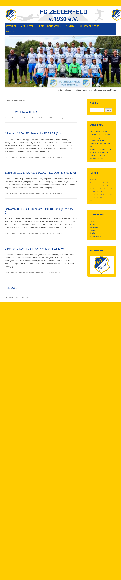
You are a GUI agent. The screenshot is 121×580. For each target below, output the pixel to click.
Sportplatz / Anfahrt (89, 26)
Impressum (70, 26)
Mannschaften (27, 26)
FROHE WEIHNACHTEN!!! (21, 111)
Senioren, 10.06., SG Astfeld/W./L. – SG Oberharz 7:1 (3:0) (40, 172)
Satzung (93, 224)
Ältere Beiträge (12, 288)
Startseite (11, 26)
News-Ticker (11, 32)
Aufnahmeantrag (95, 236)
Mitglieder (93, 230)
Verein (92, 221)
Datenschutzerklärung (50, 26)
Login (29, 297)
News (26, 118)
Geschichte (94, 227)
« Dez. (92, 200)
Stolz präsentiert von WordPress (15, 297)
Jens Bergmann (61, 118)
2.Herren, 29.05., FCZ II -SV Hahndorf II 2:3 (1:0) (34, 248)
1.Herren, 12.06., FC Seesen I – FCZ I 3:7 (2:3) (33, 133)
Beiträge (93, 233)
